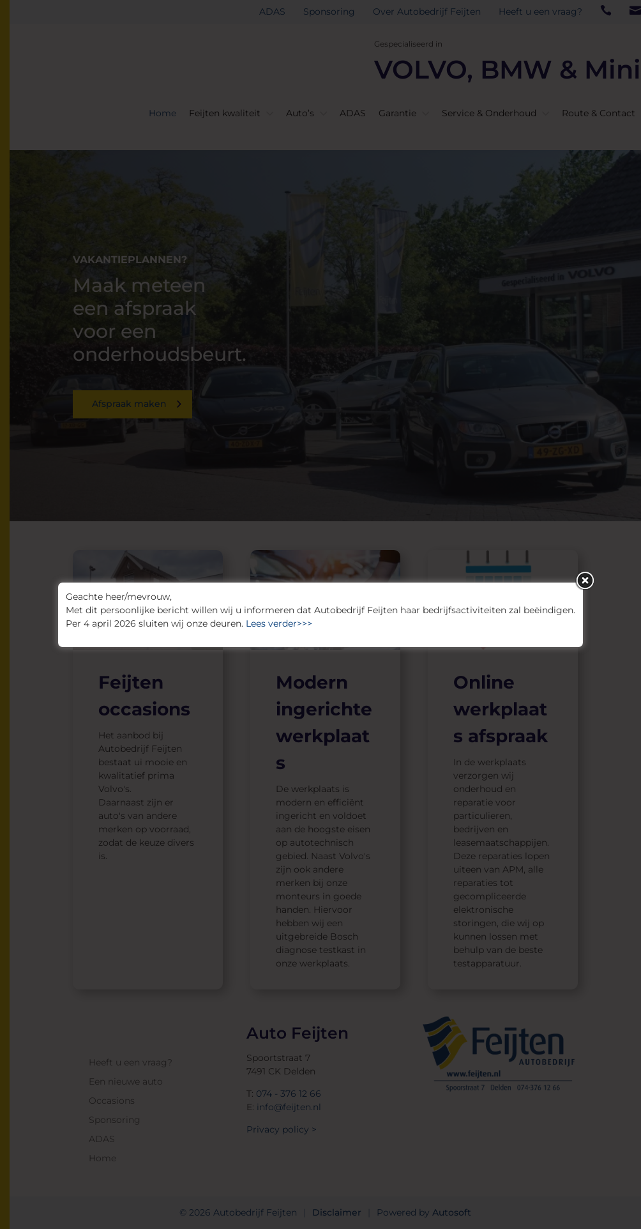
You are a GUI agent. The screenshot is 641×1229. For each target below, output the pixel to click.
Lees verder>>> (279, 623)
